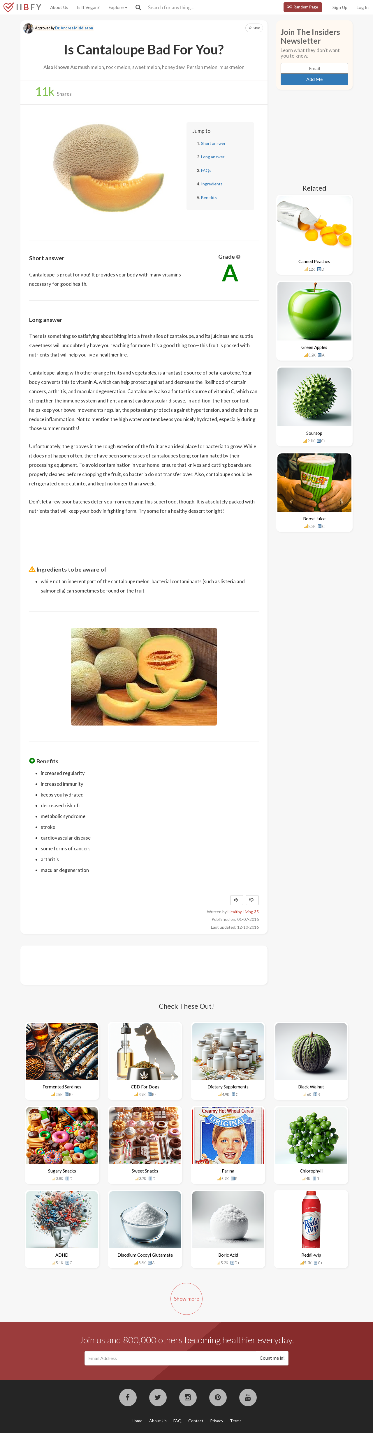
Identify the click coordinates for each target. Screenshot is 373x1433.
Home (137, 1420)
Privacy (216, 1420)
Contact (195, 1420)
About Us (59, 7)
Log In (362, 7)
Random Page (302, 7)
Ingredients (212, 183)
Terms (236, 1420)
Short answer (213, 143)
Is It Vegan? (88, 7)
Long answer (212, 156)
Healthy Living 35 (243, 911)
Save (254, 28)
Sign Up (339, 7)
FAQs (206, 170)
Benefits (209, 197)
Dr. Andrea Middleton (74, 28)
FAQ (177, 1420)
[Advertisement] (135, 964)
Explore (117, 7)
